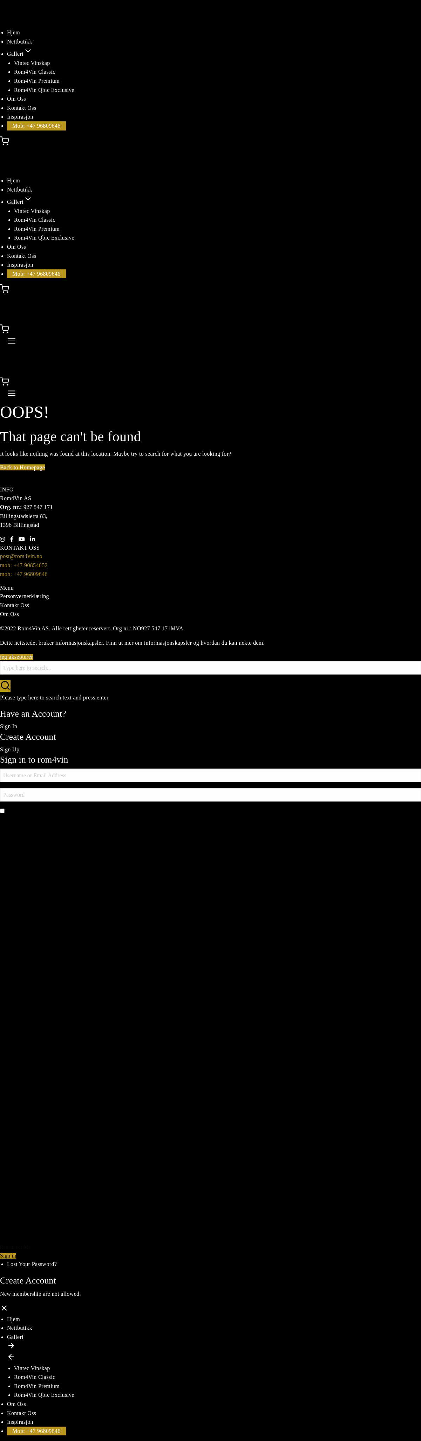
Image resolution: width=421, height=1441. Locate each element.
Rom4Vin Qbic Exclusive (44, 90)
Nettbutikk (19, 42)
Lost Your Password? (32, 1264)
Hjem (13, 32)
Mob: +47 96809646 (36, 126)
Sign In (8, 726)
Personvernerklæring (24, 596)
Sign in (8, 1256)
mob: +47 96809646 (24, 574)
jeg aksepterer (16, 657)
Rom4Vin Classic (34, 72)
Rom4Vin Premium (37, 81)
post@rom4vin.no (21, 556)
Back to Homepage (22, 467)
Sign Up (9, 749)
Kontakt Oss (21, 108)
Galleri (20, 54)
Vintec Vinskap (32, 63)
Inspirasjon (20, 117)
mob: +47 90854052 (24, 565)
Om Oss (16, 99)
